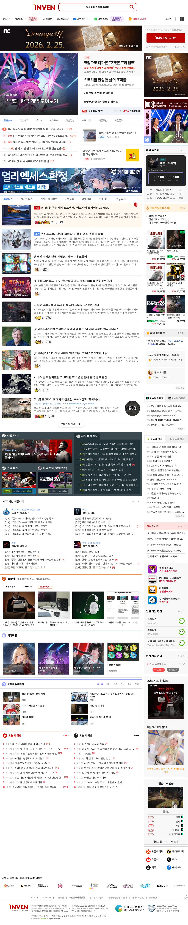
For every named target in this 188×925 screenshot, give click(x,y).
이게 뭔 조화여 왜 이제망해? (21, 563)
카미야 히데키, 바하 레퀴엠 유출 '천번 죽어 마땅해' (108, 454)
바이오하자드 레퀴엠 (166, 193)
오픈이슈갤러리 (15, 684)
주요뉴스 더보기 (69, 423)
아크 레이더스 (90, 546)
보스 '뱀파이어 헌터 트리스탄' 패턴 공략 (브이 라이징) (104, 534)
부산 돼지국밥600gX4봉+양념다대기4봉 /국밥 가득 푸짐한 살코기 (166, 533)
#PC (13, 510)
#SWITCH (35, 510)
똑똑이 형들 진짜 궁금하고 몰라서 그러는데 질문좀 (32, 559)
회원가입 (181, 46)
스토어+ (181, 208)
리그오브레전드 (158, 663)
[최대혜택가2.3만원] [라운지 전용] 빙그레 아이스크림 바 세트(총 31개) (166, 544)
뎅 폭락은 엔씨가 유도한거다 (21, 551)
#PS (19, 510)
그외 (137, 684)
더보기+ (182, 150)
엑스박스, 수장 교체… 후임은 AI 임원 (101, 469)
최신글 (100, 684)
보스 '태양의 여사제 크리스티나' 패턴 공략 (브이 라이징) (105, 526)
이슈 (115, 684)
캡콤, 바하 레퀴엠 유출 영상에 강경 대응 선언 (105, 474)
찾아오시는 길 (138, 897)
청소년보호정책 (96, 897)
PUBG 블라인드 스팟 (166, 198)
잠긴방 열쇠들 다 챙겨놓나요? (93, 567)
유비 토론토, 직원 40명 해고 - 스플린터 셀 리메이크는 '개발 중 (109, 485)
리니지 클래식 (19, 546)
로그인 (168, 19)
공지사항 (153, 897)
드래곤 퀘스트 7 (20, 513)
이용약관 (60, 897)
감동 (129, 684)
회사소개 (34, 897)
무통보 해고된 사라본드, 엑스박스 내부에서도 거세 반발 (109, 449)
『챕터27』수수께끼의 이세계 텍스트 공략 (28, 522)
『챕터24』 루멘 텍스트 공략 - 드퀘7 (25, 530)
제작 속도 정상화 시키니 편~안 (93, 518)
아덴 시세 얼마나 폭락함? (20, 555)
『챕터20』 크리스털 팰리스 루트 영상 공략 (29, 518)
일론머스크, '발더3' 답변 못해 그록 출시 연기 (105, 464)
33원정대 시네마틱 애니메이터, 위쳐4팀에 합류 (106, 459)
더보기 (134, 501)
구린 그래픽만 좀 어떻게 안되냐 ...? (24, 567)
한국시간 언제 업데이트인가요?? (94, 559)
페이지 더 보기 (65, 735)
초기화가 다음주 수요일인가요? (94, 555)
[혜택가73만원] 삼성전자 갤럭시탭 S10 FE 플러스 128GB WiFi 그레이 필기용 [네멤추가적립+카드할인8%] (166, 538)
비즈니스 (47, 897)
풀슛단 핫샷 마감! (87, 551)
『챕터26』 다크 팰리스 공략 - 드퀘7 (25, 526)
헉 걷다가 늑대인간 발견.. (91, 522)
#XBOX (25, 510)
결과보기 (173, 669)
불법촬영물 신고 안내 (117, 897)
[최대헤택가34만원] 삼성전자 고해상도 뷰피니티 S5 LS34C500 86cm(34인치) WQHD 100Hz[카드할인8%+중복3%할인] (166, 550)
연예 (122, 684)
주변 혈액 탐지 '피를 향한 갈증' (93, 530)
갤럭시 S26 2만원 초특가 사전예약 (163, 556)
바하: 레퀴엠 (168, 163)
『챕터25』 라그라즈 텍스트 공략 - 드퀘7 (27, 534)
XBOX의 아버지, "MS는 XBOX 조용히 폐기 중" (106, 444)
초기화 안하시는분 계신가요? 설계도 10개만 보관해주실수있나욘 (105, 563)
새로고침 (178, 388)
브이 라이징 (88, 513)
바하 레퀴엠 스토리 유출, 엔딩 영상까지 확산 (105, 490)
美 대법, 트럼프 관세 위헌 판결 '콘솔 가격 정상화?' (108, 480)
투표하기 (158, 669)
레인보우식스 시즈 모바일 (166, 189)
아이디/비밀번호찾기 (158, 46)
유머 (108, 684)
